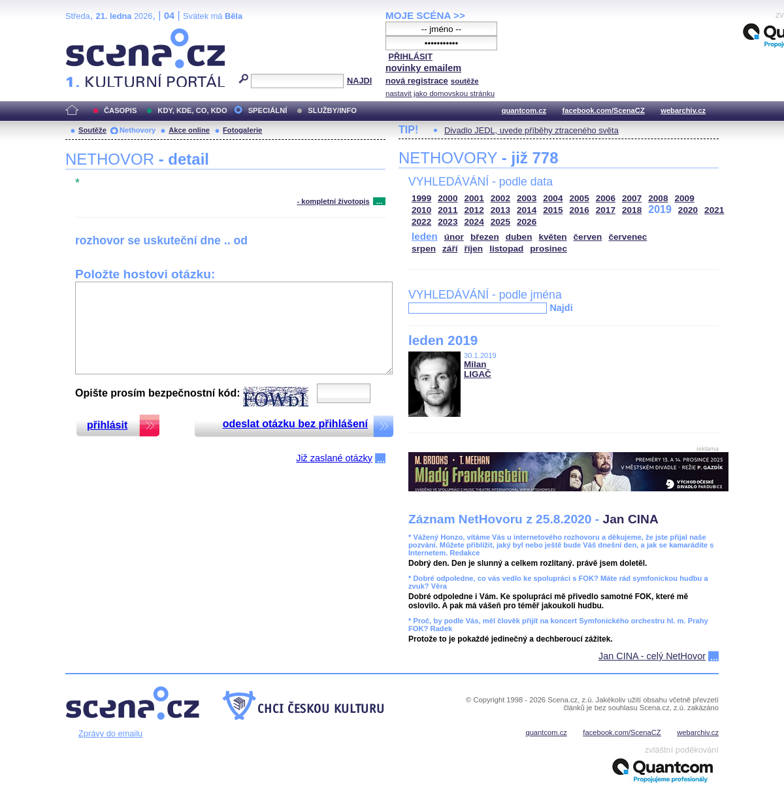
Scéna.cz (87, 33)
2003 (526, 198)
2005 (579, 198)
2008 (658, 198)
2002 (500, 198)
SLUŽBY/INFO (332, 110)
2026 (526, 222)
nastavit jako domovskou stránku (440, 93)
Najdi (560, 308)
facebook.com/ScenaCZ (604, 110)
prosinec (548, 249)
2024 (474, 222)
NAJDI (359, 81)
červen (588, 237)
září (449, 249)
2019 (660, 209)
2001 (474, 198)
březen (484, 237)
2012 (474, 210)
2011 (447, 210)
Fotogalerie (242, 130)
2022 (421, 222)
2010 (421, 210)
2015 (553, 210)
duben (519, 237)
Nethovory (137, 130)
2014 (526, 210)
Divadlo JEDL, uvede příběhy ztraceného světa (531, 130)
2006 (605, 198)
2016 (579, 210)
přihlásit (107, 425)
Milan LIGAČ (477, 369)
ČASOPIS (120, 110)
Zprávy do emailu (110, 733)
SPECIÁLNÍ (267, 110)
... (379, 201)
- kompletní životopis (333, 201)
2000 (447, 198)
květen (552, 237)
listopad (506, 249)
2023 (447, 222)
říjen (473, 249)
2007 (632, 198)
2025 (500, 222)
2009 (684, 198)
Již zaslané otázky (334, 458)
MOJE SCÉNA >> (425, 15)
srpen (424, 249)
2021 (714, 210)
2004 (553, 198)
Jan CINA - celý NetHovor (652, 656)
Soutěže (92, 130)
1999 (421, 198)
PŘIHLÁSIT (410, 56)
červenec (627, 237)
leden (425, 236)
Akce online (189, 130)
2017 (605, 210)
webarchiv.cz (683, 110)
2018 (632, 210)
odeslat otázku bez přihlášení (295, 423)
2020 (688, 210)
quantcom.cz (524, 110)
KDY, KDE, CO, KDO (192, 110)
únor (454, 237)
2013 (500, 210)
